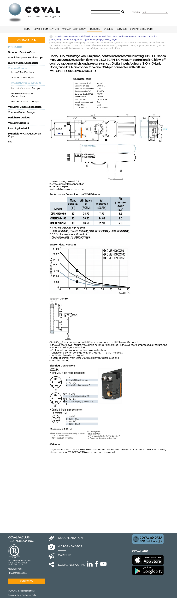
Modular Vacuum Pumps (25, 88)
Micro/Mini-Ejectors (22, 72)
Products (58, 36)
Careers (64, 555)
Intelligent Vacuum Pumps (26, 83)
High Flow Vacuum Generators (22, 95)
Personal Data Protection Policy (22, 595)
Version (136, 12)
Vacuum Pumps (71, 36)
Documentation (70, 537)
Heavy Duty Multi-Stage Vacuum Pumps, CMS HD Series (132, 36)
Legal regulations (26, 591)
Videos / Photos (70, 546)
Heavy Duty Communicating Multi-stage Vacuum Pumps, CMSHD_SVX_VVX (85, 39)
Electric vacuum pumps (25, 101)
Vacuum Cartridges (22, 77)
